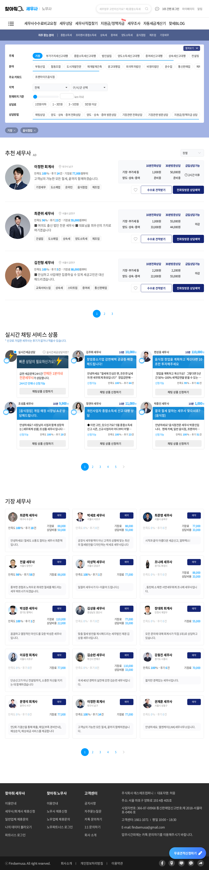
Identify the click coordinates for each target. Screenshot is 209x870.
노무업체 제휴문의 (58, 819)
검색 (146, 8)
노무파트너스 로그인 (60, 827)
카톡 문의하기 (93, 819)
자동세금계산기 (154, 23)
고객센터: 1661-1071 (135, 820)
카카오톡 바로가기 (191, 863)
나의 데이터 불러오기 (18, 827)
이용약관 (117, 863)
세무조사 (133, 23)
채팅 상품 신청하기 (110, 392)
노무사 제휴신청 (57, 811)
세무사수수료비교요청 (40, 23)
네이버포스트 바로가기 (171, 863)
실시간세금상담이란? (57, 352)
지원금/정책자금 (113, 22)
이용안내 (10, 803)
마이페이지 (188, 9)
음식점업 (27, 130)
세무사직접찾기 (86, 23)
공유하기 (200, 863)
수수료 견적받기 (156, 190)
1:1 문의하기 (92, 827)
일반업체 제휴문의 (16, 819)
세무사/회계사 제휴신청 (20, 811)
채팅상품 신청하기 (42, 391)
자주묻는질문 (92, 811)
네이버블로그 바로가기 (181, 863)
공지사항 (90, 803)
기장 (9, 130)
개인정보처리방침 (91, 863)
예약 (59, 515)
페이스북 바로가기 (162, 863)
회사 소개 (90, 835)
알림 (200, 9)
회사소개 (66, 863)
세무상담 (65, 23)
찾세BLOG (177, 23)
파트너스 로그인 (15, 835)
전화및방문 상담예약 (188, 190)
